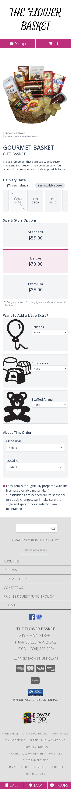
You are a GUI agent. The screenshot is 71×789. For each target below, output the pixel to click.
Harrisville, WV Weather (27, 753)
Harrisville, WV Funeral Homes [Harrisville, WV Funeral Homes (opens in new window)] (25, 733)
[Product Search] (36, 528)
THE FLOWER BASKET (35, 19)
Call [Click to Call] (11, 785)
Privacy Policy (18, 767)
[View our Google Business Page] (39, 619)
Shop (18, 43)
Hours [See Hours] (59, 785)
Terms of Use (35, 773)
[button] (35, 692)
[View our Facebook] (32, 619)
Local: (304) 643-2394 (35, 648)
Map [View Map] (35, 785)
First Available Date (50, 185)
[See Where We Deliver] (35, 550)
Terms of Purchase (47, 767)
